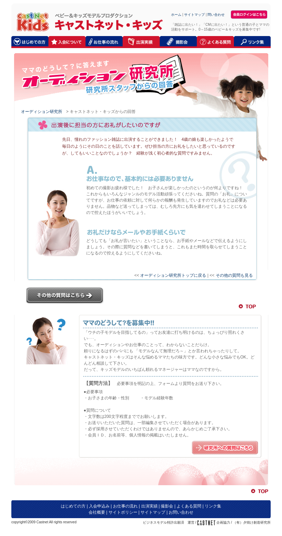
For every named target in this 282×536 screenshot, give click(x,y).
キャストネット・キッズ (31, 21)
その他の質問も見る (234, 275)
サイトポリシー (123, 512)
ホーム (176, 14)
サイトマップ (194, 14)
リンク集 (213, 506)
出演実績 (149, 506)
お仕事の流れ (125, 506)
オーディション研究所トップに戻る (173, 275)
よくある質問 (189, 506)
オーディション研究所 (41, 111)
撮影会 (167, 506)
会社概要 (97, 512)
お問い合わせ (181, 512)
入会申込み (99, 506)
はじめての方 (73, 506)
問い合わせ (216, 14)
